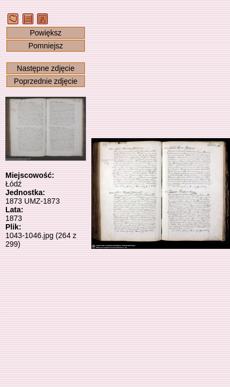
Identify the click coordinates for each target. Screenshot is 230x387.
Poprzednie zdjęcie (45, 81)
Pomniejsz (45, 45)
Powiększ (45, 32)
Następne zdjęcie (45, 68)
